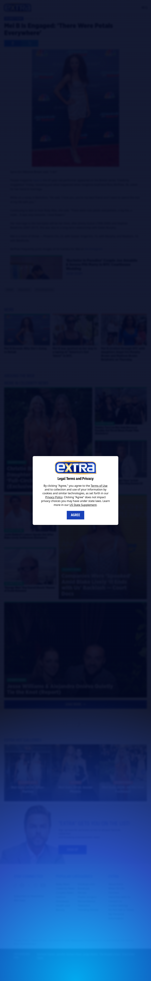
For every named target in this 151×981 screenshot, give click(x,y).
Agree (75, 515)
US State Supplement (83, 505)
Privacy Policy (53, 497)
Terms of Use (99, 486)
